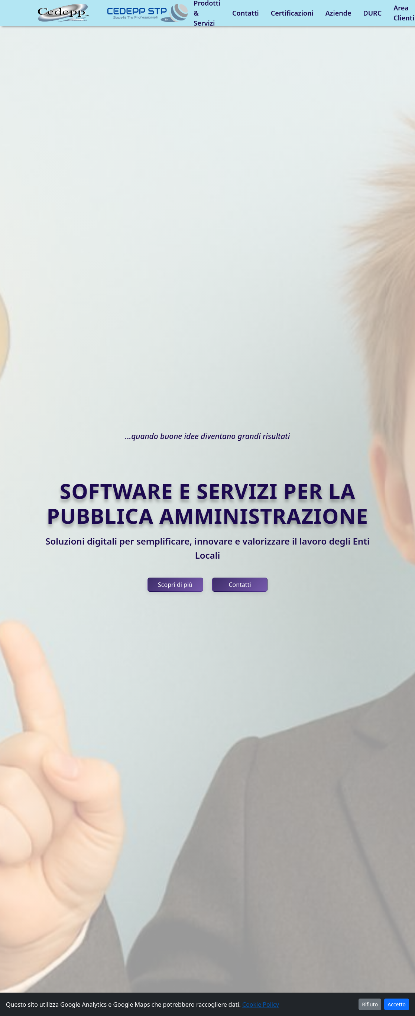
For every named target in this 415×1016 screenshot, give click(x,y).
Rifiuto (370, 1004)
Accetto (397, 1004)
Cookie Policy (260, 1004)
